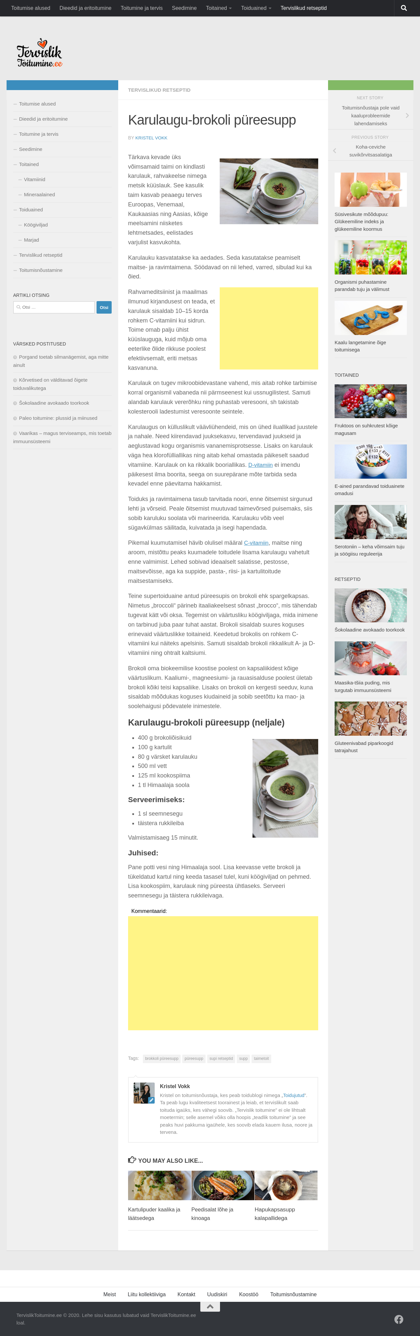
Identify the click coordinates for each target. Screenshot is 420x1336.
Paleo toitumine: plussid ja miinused (58, 418)
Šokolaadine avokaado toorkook (54, 403)
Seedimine (184, 8)
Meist (109, 1294)
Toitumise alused (30, 8)
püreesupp (194, 1058)
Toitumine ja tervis (142, 8)
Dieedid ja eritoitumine (85, 8)
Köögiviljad (36, 224)
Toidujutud (294, 1095)
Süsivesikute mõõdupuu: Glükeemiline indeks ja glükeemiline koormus (361, 221)
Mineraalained (39, 194)
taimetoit (261, 1058)
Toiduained (253, 8)
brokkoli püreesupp (161, 1058)
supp (243, 1058)
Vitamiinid (34, 179)
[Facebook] (399, 1319)
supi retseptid (221, 1058)
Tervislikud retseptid (304, 8)
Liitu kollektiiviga (147, 1294)
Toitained (216, 8)
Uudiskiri (217, 1294)
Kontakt (186, 1294)
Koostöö (248, 1294)
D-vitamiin (261, 464)
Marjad (31, 240)
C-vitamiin (257, 542)
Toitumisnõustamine (41, 270)
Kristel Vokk (151, 137)
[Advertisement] (269, 328)
